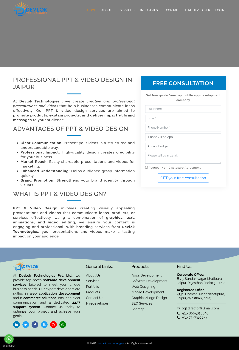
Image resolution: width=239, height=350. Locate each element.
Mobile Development (148, 292)
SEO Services (142, 303)
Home (91, 10)
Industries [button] (149, 10)
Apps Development (147, 275)
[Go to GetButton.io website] (9, 346)
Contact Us (94, 298)
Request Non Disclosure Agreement (174, 167)
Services (92, 281)
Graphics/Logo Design (149, 298)
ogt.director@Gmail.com (198, 308)
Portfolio (92, 286)
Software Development (149, 281)
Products (93, 292)
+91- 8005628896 (193, 313)
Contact (173, 10)
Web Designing (143, 286)
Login (219, 10)
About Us (93, 275)
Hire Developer (197, 10)
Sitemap (138, 309)
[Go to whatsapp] (9, 339)
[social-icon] (16, 324)
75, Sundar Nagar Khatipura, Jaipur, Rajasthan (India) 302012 (201, 281)
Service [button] (126, 10)
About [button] (106, 10)
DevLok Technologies (110, 343)
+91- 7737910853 (192, 317)
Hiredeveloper (97, 303)
